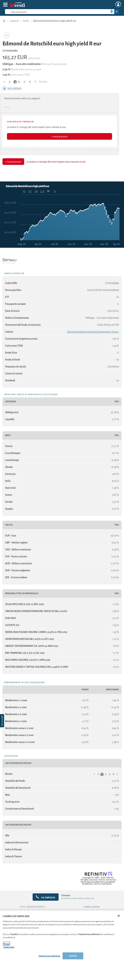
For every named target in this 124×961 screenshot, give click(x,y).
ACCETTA (73, 955)
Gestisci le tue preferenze (49, 955)
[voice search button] (110, 11)
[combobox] (62, 11)
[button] (2, 720)
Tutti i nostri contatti (32, 907)
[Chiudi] (118, 915)
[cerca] (52, 11)
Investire (14, 21)
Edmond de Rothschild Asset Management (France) (93, 331)
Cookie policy (8, 947)
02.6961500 (45, 897)
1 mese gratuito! (59, 136)
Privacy (6, 943)
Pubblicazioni (92, 907)
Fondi (26, 21)
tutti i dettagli (12, 88)
